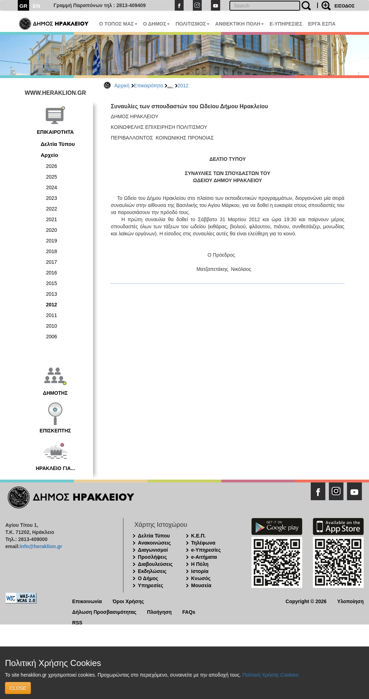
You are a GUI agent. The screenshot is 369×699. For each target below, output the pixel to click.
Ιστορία (199, 571)
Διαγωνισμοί (153, 550)
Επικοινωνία (87, 601)
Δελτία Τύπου (58, 144)
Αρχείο (49, 155)
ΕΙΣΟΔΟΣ (345, 6)
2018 (51, 251)
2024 (51, 187)
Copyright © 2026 (306, 601)
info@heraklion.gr (41, 546)
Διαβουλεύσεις (155, 564)
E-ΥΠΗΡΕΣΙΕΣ (286, 24)
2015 (51, 283)
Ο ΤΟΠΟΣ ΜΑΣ (118, 24)
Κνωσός (201, 578)
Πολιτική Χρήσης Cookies (270, 675)
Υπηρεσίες (150, 585)
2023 (51, 198)
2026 (51, 166)
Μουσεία (201, 585)
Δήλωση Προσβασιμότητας (104, 611)
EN (36, 6)
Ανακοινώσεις (154, 543)
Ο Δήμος (148, 578)
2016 (51, 272)
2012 (183, 85)
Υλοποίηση (350, 601)
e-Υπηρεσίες (206, 550)
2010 (51, 326)
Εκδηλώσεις (152, 571)
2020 (51, 230)
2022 (51, 209)
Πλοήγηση (159, 611)
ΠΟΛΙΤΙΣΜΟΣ (192, 24)
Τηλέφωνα (203, 543)
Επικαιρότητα (148, 85)
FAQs (188, 611)
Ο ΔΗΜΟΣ (156, 24)
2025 (51, 177)
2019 (51, 241)
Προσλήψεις (152, 557)
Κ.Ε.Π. (198, 536)
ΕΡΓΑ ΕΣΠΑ (322, 24)
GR (24, 6)
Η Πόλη (199, 564)
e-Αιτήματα (204, 557)
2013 (51, 294)
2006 (51, 336)
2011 (51, 315)
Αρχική (122, 85)
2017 (51, 262)
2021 (51, 219)
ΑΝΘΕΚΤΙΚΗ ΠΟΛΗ (239, 24)
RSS (77, 622)
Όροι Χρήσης (128, 601)
